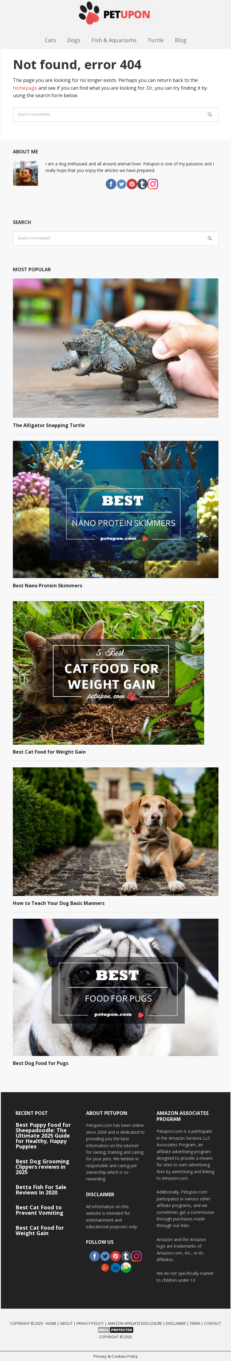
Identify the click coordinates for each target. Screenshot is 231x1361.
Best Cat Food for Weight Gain (49, 752)
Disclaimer (176, 1323)
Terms (194, 1323)
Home (51, 1323)
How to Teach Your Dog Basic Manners (59, 903)
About (66, 1323)
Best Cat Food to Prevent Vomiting (39, 1210)
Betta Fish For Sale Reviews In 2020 (41, 1189)
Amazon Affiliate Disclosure (135, 1323)
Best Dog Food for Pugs (40, 1063)
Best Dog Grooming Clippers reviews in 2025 (42, 1167)
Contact (212, 1323)
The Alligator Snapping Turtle (49, 425)
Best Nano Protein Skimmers (47, 585)
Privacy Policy (90, 1323)
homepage (25, 88)
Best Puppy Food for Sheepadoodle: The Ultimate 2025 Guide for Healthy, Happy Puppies (43, 1135)
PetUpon (115, 16)
